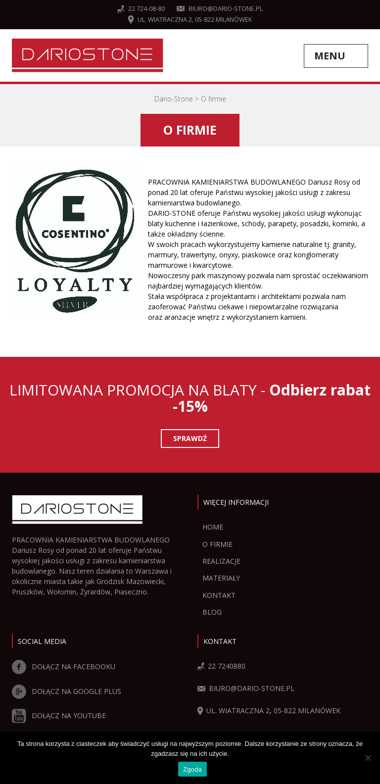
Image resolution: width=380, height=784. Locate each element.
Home (212, 527)
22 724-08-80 (141, 8)
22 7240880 (221, 666)
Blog (212, 612)
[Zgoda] (368, 758)
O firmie (217, 544)
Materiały (221, 578)
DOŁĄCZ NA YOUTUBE (59, 715)
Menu (329, 55)
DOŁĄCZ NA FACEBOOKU (63, 666)
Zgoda (192, 769)
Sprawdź (190, 438)
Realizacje (221, 561)
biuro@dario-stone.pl (220, 8)
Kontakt (219, 595)
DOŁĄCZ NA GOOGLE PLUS (66, 691)
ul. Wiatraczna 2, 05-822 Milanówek (190, 19)
